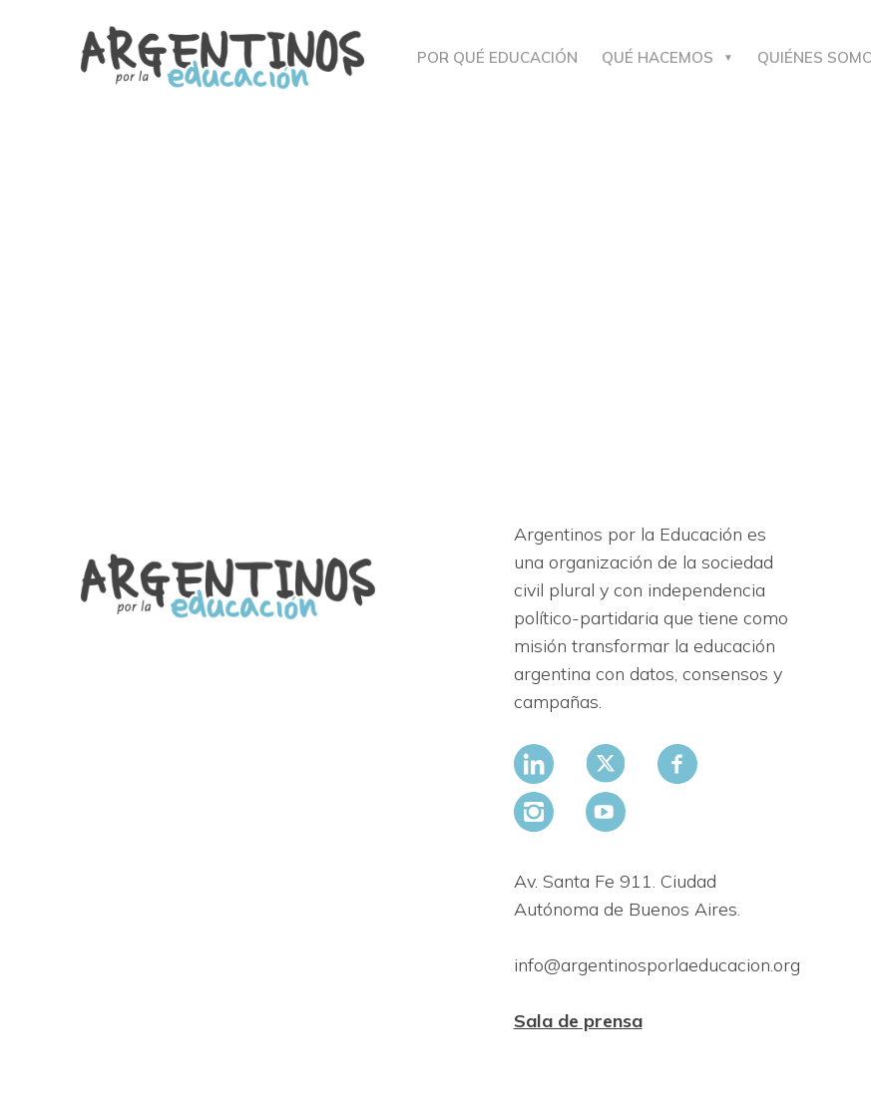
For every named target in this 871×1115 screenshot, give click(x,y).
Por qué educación (497, 57)
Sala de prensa (578, 1020)
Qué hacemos (657, 57)
